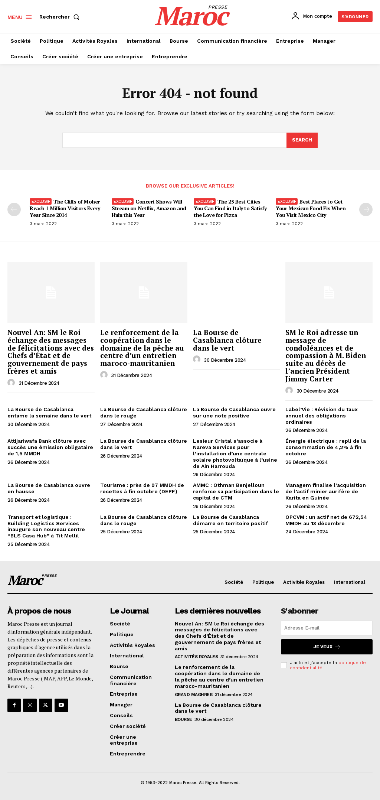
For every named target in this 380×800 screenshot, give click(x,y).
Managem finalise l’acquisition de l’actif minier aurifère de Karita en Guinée (325, 491)
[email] (327, 627)
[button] (60, 17)
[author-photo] (12, 383)
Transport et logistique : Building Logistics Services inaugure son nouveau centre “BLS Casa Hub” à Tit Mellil (46, 526)
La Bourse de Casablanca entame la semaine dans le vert (49, 412)
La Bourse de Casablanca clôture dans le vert (227, 340)
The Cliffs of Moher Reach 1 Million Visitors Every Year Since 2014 (65, 208)
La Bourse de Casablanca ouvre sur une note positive (234, 412)
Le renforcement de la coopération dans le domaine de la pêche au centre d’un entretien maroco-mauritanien (142, 348)
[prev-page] (14, 209)
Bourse (183, 719)
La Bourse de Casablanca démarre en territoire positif (230, 520)
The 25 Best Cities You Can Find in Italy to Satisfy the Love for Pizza (230, 208)
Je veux (327, 647)
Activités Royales (196, 656)
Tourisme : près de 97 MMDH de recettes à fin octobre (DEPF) (142, 488)
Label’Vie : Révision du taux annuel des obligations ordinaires (321, 415)
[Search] (302, 140)
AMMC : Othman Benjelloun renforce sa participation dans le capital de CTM (236, 491)
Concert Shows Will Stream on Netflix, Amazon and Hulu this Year (149, 208)
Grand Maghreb (194, 694)
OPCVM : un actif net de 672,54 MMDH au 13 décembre (326, 520)
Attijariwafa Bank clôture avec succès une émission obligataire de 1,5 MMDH (50, 447)
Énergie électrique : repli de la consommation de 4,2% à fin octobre (325, 447)
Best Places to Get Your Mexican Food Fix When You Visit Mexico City (310, 208)
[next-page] (366, 209)
